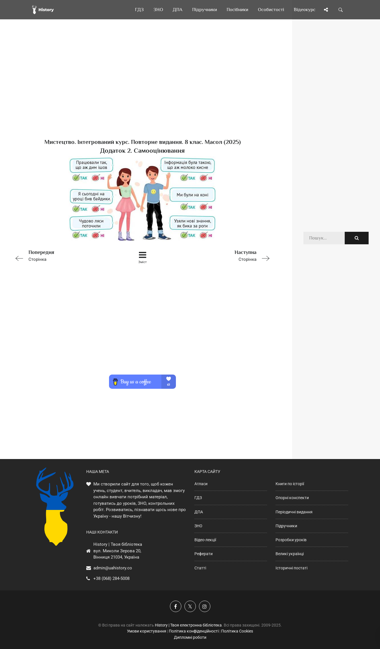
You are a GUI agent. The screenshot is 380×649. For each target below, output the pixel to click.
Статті (200, 568)
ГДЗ (198, 497)
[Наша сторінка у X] (190, 606)
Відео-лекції (205, 540)
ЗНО (198, 526)
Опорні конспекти (292, 497)
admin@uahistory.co (112, 568)
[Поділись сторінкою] (326, 9)
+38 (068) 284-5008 (111, 578)
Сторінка (64, 255)
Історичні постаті (291, 568)
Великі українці (290, 553)
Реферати (203, 553)
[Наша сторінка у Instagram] (204, 606)
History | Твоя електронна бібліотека (188, 625)
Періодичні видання (294, 512)
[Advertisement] (142, 88)
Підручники (286, 526)
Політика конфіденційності (194, 631)
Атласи (201, 483)
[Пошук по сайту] (340, 9)
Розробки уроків (291, 540)
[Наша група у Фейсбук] (175, 606)
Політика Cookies (237, 631)
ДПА (198, 512)
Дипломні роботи (190, 637)
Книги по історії (290, 483)
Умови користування (146, 631)
